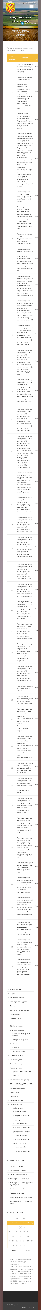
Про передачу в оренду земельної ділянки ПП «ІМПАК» (25, 688)
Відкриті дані (14, 1092)
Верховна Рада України (18, 1170)
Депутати (13, 1006)
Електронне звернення (20, 1040)
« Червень (13, 1250)
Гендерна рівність (18, 1120)
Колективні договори (17, 1088)
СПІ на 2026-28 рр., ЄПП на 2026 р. (21, 1084)
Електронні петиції (16, 1056)
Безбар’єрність (17, 1108)
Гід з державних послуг (18, 1193)
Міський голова (15, 989)
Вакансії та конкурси (17, 1064)
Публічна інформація (17, 1044)
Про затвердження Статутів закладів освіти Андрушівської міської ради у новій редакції (24, 196)
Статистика (16, 1047)
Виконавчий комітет (17, 998)
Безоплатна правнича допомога (21, 1197)
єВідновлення (14, 1096)
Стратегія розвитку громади (19, 1080)
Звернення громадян (17, 1030)
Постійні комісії (15, 1014)
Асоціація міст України (17, 1189)
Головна (23, 1307)
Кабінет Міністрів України (19, 1174)
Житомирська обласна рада (19, 1179)
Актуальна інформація (22, 1116)
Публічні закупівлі (16, 1060)
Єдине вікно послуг (16, 1100)
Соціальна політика (16, 1104)
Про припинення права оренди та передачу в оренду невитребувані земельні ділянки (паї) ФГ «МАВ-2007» (25, 768)
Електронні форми (18, 1051)
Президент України (16, 1166)
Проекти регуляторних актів (22, 1071)
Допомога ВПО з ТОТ (19, 1143)
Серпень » (27, 1250)
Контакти (31, 1307)
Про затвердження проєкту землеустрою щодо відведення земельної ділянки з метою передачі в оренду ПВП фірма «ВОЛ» (24, 947)
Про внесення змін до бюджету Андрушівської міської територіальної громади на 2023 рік (24, 238)
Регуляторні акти (16, 1068)
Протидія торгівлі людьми (21, 1132)
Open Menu (31, 6)
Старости (13, 993)
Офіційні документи (16, 1026)
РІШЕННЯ (15, 1076)
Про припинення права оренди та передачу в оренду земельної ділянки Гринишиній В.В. (25, 867)
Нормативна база (21, 1112)
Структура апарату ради (18, 1002)
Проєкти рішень (15, 1018)
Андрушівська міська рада (20, 19)
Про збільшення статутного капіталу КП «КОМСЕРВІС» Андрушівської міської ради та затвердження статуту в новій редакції (25, 121)
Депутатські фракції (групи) (19, 1010)
